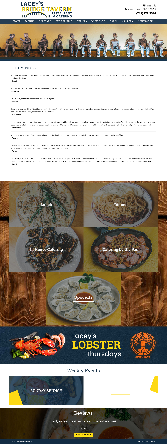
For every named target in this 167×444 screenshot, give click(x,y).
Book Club (98, 21)
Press (114, 21)
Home (17, 21)
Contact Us (146, 21)
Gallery (128, 21)
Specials (45, 21)
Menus (30, 21)
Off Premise (64, 21)
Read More (83, 434)
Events (82, 21)
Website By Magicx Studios (146, 441)
